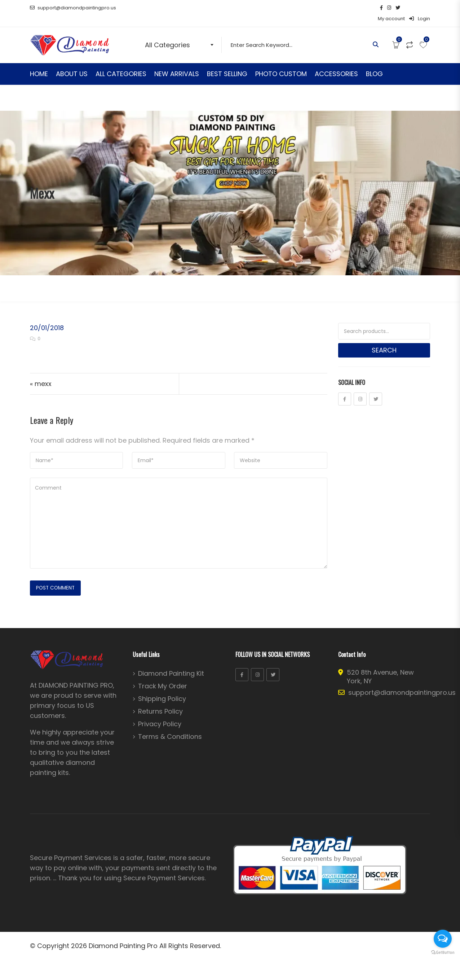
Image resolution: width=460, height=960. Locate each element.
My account (391, 7)
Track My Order (162, 676)
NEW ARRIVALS (176, 62)
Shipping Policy (162, 688)
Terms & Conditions (170, 726)
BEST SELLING (227, 62)
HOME (39, 62)
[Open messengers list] (443, 939)
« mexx (41, 372)
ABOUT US (72, 62)
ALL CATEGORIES (121, 62)
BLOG (374, 62)
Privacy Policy (159, 714)
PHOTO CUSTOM (281, 62)
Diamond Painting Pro (123, 935)
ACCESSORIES (336, 62)
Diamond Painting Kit (171, 663)
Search (384, 339)
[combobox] (180, 34)
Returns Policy (160, 701)
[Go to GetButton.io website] (442, 952)
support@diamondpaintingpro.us (73, 7)
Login (419, 7)
